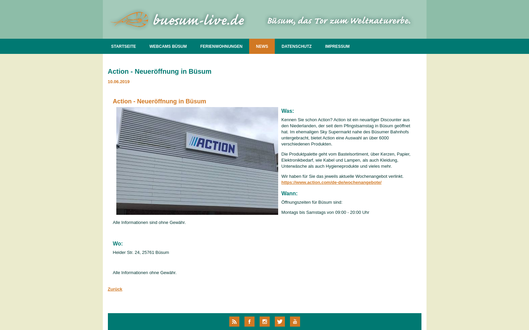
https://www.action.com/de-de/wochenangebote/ (332, 182)
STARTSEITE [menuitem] (123, 46)
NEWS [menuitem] (262, 46)
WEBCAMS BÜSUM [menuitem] (168, 46)
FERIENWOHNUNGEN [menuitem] (221, 46)
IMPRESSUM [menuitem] (337, 46)
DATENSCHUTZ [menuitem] (297, 46)
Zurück (115, 289)
